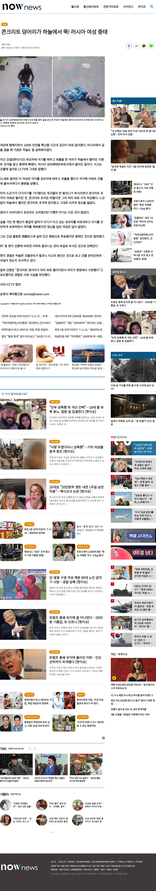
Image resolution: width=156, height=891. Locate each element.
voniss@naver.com (36, 294)
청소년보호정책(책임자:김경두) (103, 861)
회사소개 (62, 861)
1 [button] (50, 832)
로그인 (53, 861)
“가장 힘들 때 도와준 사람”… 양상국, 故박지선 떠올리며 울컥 (49, 779)
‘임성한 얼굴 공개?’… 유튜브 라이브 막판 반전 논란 (94, 806)
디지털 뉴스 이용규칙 (125, 861)
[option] (50, 769)
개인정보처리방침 (83, 861)
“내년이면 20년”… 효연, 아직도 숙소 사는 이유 (22, 821)
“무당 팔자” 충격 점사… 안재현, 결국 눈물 (58, 806)
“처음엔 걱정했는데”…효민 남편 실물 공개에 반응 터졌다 (21, 806)
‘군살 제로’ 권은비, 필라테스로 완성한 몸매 (58, 820)
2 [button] (52, 832)
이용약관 (71, 861)
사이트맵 (139, 861)
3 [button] (54, 832)
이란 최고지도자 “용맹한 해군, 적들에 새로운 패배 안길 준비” (84, 779)
